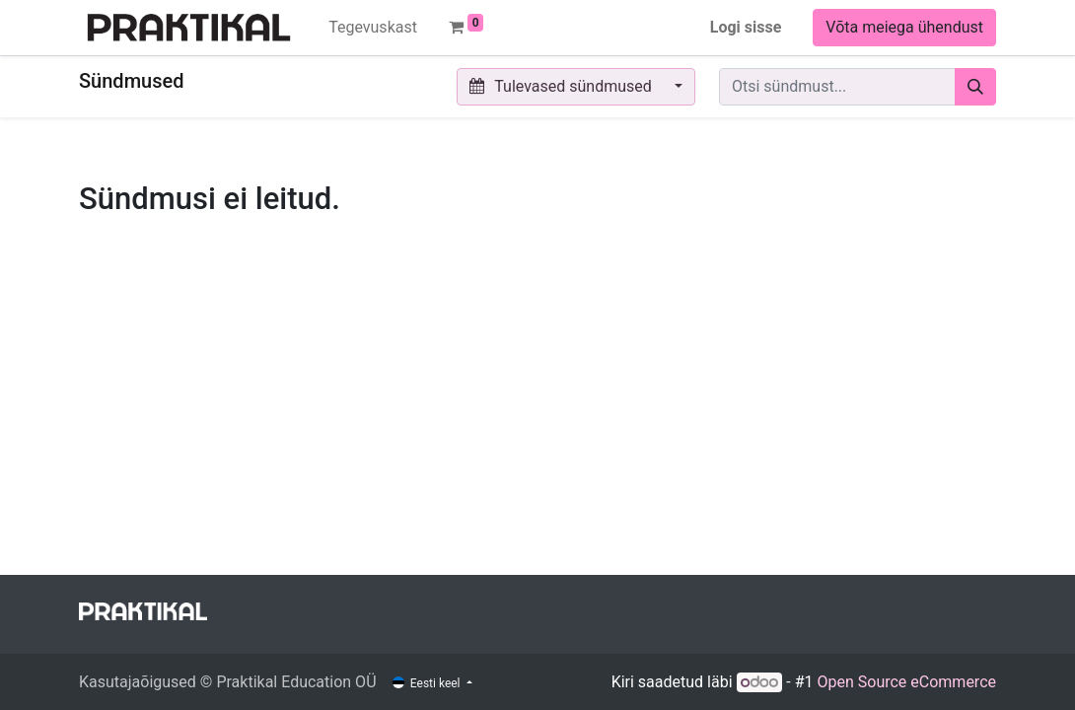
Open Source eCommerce (906, 682)
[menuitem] (373, 27)
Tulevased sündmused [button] (562, 86)
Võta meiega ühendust (904, 27)
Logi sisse (746, 27)
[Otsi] (975, 87)
